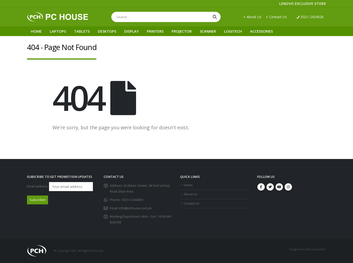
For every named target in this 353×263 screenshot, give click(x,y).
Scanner (208, 31)
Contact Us (276, 16)
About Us (252, 16)
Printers (155, 31)
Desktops (107, 31)
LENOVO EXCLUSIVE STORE (302, 3)
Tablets (82, 31)
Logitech (233, 31)
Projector (182, 31)
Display (131, 31)
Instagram (288, 187)
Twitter (270, 187)
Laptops (58, 31)
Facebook (261, 187)
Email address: (60, 186)
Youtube (279, 187)
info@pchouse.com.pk (135, 208)
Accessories (261, 31)
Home (36, 31)
